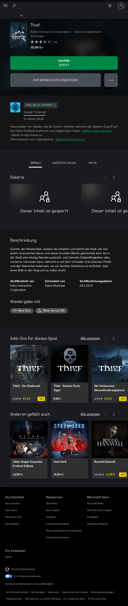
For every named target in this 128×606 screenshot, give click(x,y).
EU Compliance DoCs (74, 598)
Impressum (53, 592)
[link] (29, 374)
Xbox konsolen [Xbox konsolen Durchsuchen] (12, 503)
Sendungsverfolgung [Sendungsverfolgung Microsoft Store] (97, 523)
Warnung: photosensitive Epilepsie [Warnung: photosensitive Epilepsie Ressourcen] (64, 530)
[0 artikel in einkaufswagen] (111, 6)
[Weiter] (113, 177)
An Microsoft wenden (17, 592)
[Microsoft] (64, 3)
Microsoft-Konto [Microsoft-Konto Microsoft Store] (95, 503)
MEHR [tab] (93, 163)
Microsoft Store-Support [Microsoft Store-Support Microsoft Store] (99, 510)
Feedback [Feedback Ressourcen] (51, 517)
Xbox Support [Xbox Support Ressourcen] (53, 510)
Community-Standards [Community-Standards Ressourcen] (57, 523)
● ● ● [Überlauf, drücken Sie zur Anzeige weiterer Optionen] (111, 80)
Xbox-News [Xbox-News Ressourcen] (52, 503)
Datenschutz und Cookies (75, 592)
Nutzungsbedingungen (102, 592)
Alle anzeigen (90, 338)
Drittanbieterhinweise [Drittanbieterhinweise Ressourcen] (57, 537)
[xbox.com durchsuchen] (14, 5)
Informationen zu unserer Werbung (43, 598)
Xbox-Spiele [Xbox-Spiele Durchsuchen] (11, 510)
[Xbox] (11, 15)
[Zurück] (105, 177)
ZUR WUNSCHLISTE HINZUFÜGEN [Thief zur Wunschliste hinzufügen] (55, 80)
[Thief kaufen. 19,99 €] (64, 63)
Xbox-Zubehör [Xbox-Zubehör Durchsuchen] (12, 523)
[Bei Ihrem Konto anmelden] (121, 6)
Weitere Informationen (96, 131)
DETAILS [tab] (35, 163)
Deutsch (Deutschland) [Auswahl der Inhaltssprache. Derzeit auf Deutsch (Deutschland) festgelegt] (23, 569)
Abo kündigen (38, 592)
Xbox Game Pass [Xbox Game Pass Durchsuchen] (13, 517)
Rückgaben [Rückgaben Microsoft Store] (92, 517)
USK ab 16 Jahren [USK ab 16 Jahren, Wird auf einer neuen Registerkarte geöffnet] (41, 105)
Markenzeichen (14, 598)
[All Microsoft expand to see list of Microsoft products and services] (5, 6)
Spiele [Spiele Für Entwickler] (8, 557)
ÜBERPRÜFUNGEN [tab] (64, 163)
